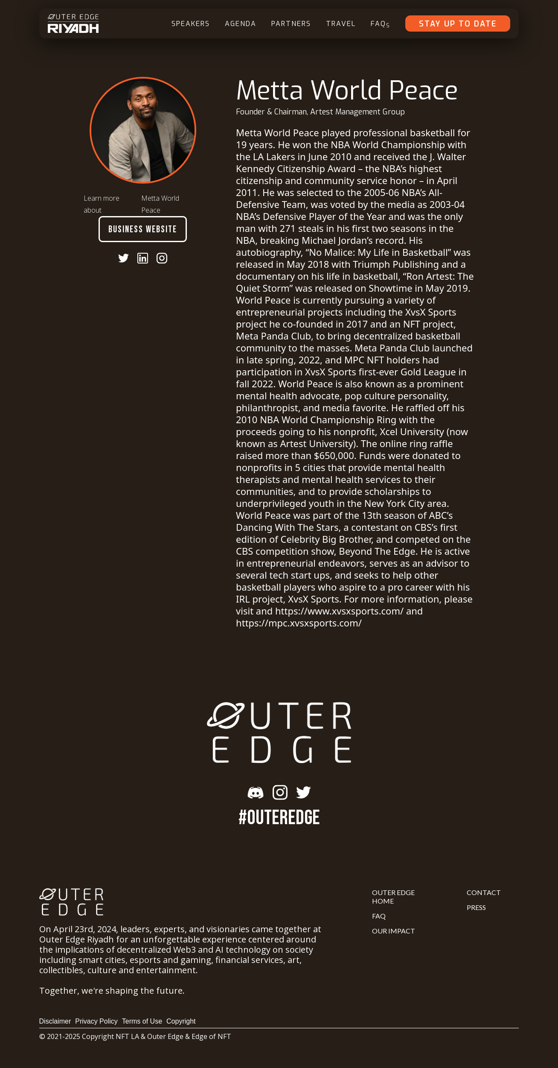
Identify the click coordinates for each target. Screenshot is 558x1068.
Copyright (180, 1021)
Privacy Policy (96, 1021)
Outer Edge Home (393, 896)
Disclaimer (55, 1021)
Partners (291, 23)
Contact (484, 892)
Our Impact (393, 931)
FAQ (380, 24)
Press (476, 907)
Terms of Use (142, 1021)
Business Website (142, 229)
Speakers (190, 23)
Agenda (240, 23)
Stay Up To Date (458, 24)
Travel (341, 23)
